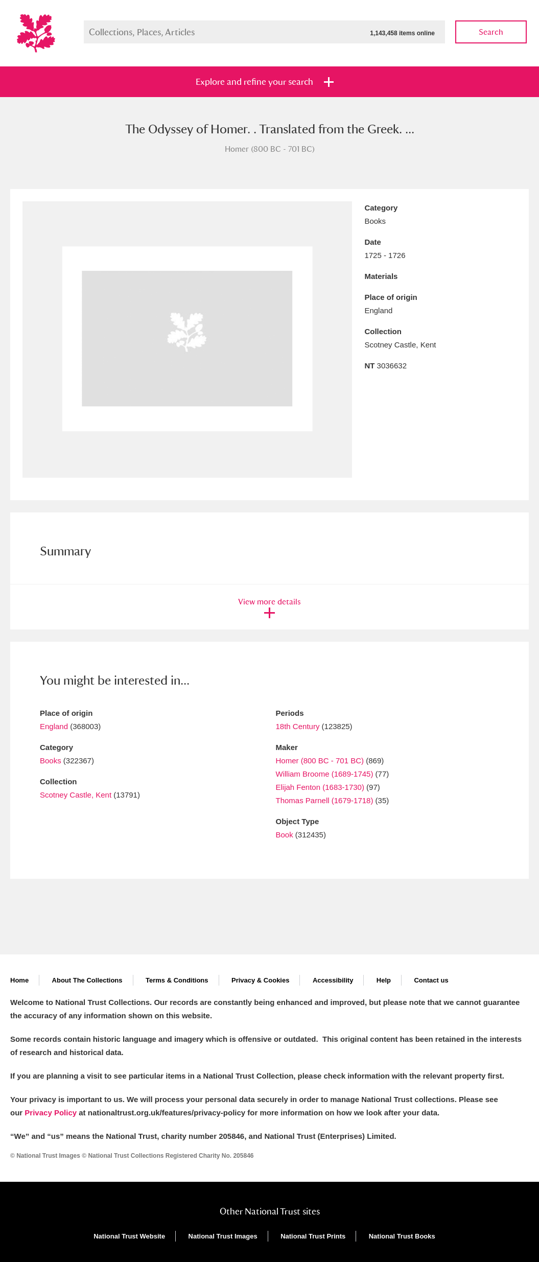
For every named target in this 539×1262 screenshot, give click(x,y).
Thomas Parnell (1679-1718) (324, 800)
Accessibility (333, 980)
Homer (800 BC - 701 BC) (320, 760)
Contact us (431, 980)
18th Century (298, 726)
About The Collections (87, 980)
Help (384, 980)
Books (50, 760)
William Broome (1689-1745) (324, 773)
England (54, 726)
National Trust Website (129, 1236)
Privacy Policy (51, 1112)
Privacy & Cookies (260, 980)
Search (491, 32)
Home (19, 980)
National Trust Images (223, 1236)
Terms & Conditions (177, 980)
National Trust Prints (312, 1236)
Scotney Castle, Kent (75, 794)
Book (284, 834)
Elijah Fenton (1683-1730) (320, 787)
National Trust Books (402, 1236)
